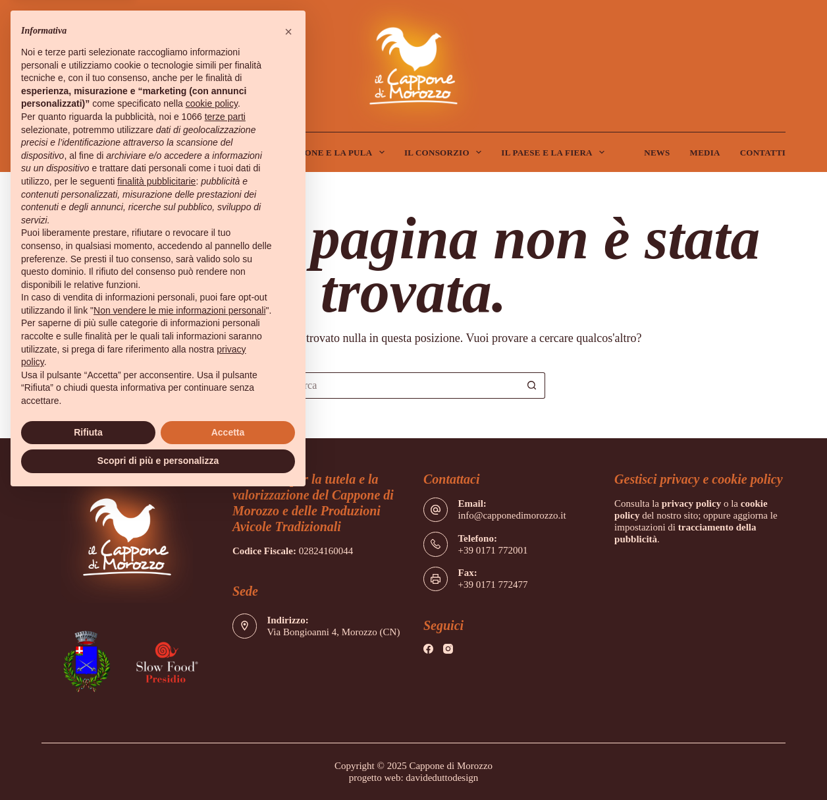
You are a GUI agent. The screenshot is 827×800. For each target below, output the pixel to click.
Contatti (763, 152)
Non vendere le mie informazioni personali (179, 310)
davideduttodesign (442, 777)
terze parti (225, 116)
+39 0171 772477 (492, 584)
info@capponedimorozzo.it (512, 515)
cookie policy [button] (212, 103)
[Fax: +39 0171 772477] (435, 579)
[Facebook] (428, 649)
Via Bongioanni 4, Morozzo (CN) (333, 632)
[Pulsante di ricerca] (532, 385)
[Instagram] (448, 649)
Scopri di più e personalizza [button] (158, 460)
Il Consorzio (445, 152)
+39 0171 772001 (492, 550)
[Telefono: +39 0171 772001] (435, 544)
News (657, 152)
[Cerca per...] (400, 385)
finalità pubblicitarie (156, 181)
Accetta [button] (228, 432)
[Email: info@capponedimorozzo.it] (435, 510)
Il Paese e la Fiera (555, 152)
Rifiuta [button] (88, 432)
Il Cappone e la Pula (330, 152)
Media (705, 152)
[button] (288, 31)
